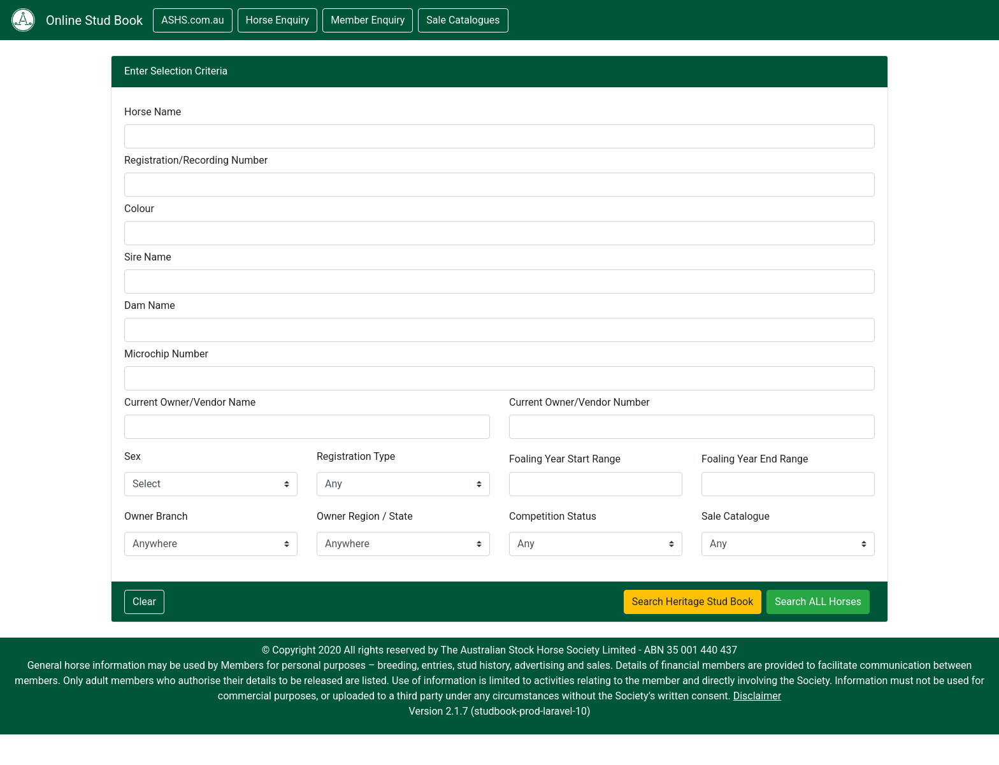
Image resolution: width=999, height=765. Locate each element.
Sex (132, 456)
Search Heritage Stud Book (693, 602)
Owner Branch (156, 516)
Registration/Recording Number (196, 160)
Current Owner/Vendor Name (189, 402)
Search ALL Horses (818, 602)
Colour (139, 209)
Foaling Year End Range (755, 459)
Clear (144, 602)
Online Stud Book (94, 20)
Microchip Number (166, 354)
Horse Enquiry (278, 20)
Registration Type (356, 456)
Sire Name (147, 257)
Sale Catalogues (463, 20)
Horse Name (152, 112)
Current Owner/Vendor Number (579, 402)
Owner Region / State (365, 516)
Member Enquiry (368, 20)
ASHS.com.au (192, 20)
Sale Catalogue (735, 516)
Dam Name (149, 305)
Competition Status (552, 516)
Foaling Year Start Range (565, 459)
